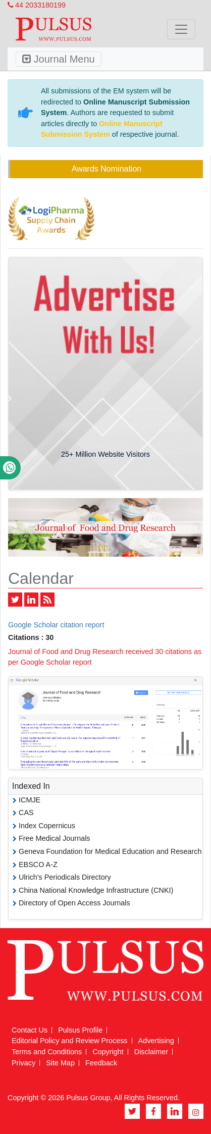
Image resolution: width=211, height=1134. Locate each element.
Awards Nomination (106, 169)
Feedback (101, 1063)
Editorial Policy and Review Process (70, 1041)
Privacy (23, 1063)
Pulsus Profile (80, 1030)
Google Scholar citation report (56, 625)
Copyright (108, 1052)
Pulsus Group (88, 1098)
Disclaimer (151, 1052)
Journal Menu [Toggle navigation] (58, 59)
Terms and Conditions (47, 1052)
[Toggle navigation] (181, 29)
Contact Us (29, 1030)
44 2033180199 (37, 5)
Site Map (60, 1063)
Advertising (156, 1041)
